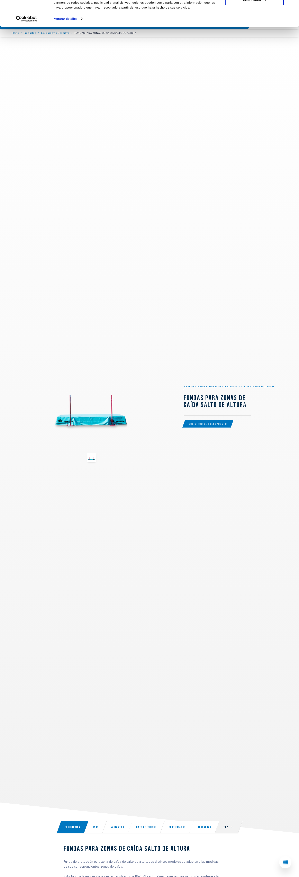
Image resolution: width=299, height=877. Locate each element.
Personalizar (254, 22)
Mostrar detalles (66, 41)
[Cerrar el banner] (292, 6)
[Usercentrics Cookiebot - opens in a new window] (26, 41)
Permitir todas (254, 10)
